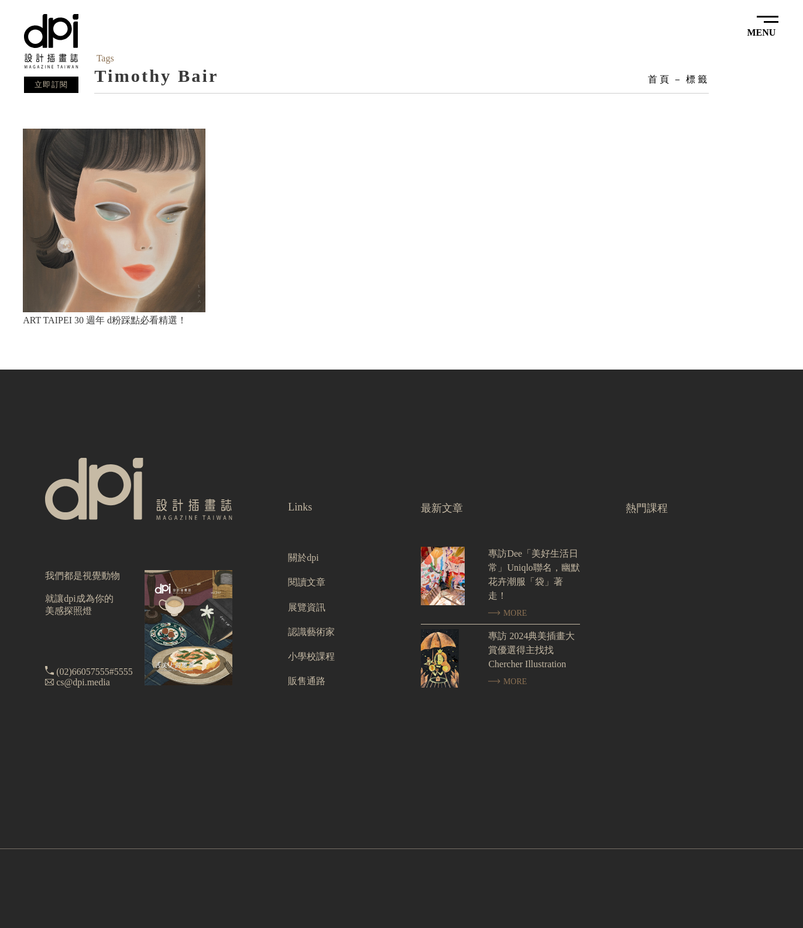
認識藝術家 (311, 632)
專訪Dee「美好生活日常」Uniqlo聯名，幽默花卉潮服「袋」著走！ (533, 574)
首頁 (659, 79)
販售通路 (306, 681)
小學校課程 (311, 656)
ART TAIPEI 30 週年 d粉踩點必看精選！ (105, 320)
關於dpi (303, 558)
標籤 (697, 79)
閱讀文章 (306, 582)
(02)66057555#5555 (94, 672)
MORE (507, 613)
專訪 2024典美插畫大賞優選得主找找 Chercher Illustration (531, 650)
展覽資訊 (306, 607)
